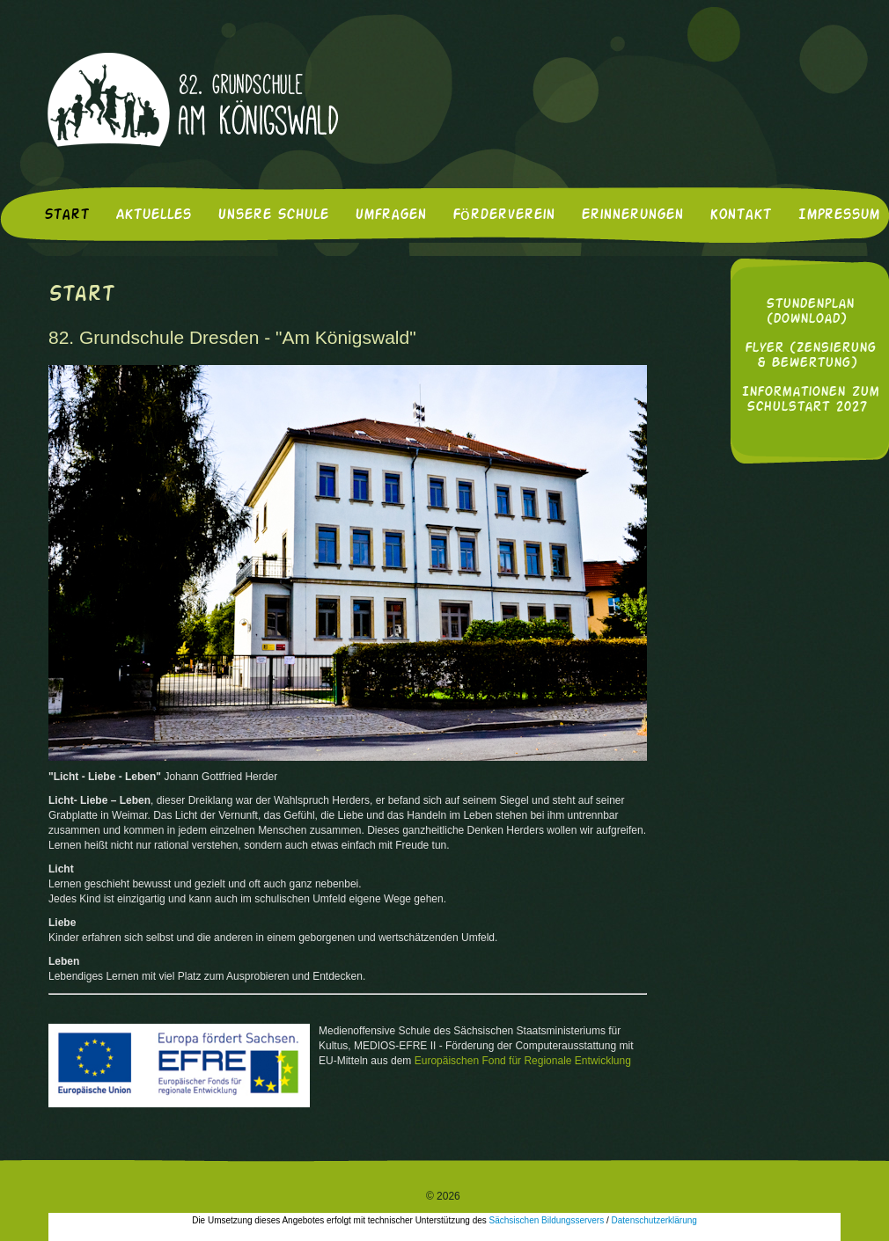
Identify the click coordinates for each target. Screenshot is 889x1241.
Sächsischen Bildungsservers (547, 1220)
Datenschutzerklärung (654, 1220)
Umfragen (390, 215)
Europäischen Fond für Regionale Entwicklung (523, 1061)
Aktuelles (153, 215)
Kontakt (740, 215)
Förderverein (503, 215)
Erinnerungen (632, 215)
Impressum (838, 215)
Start (66, 215)
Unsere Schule (272, 215)
